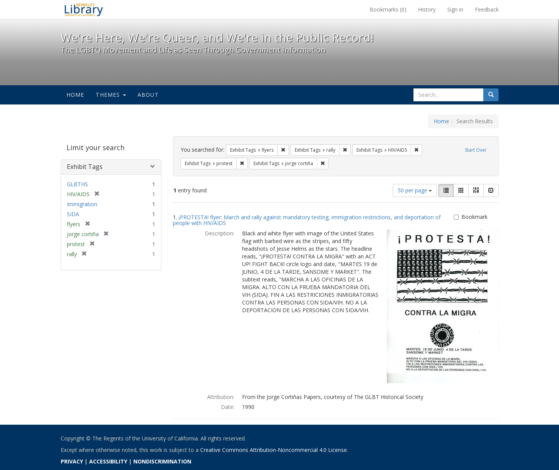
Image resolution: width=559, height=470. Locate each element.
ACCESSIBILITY (108, 461)
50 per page (415, 190)
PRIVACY (72, 461)
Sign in (455, 9)
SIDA (73, 214)
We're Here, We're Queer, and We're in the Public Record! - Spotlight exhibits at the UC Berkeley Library (84, 9)
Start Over (476, 150)
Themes (111, 94)
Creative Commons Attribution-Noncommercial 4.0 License (273, 449)
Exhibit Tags (85, 166)
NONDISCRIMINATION (162, 461)
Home (75, 94)
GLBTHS (77, 184)
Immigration (82, 204)
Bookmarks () (388, 9)
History (427, 9)
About (148, 94)
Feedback (487, 9)
